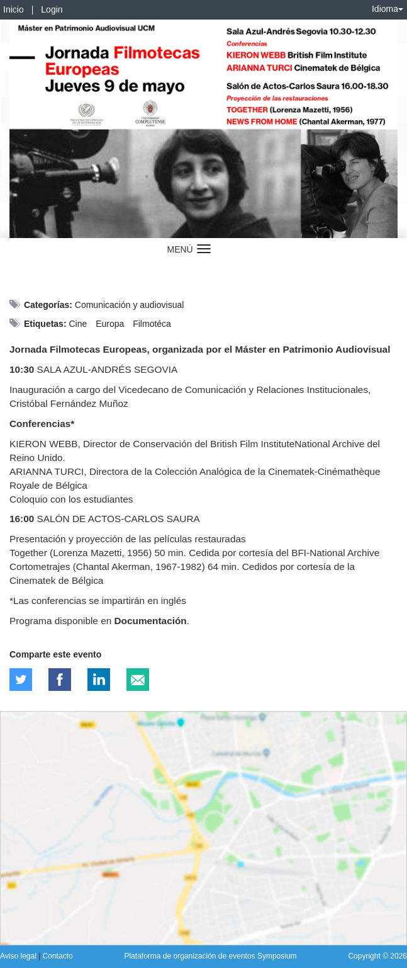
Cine (78, 324)
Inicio (13, 9)
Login (51, 9)
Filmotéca (152, 324)
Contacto (58, 956)
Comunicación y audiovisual (129, 305)
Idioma (387, 9)
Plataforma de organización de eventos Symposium (210, 956)
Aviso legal (19, 956)
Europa (110, 324)
